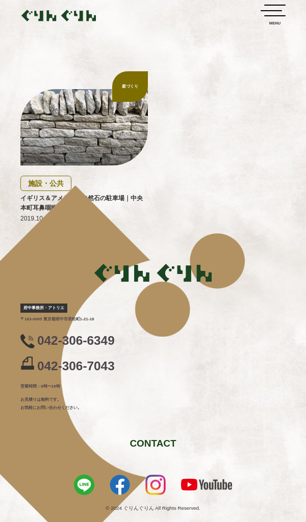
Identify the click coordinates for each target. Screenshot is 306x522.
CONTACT (153, 443)
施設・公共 (46, 183)
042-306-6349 (76, 341)
